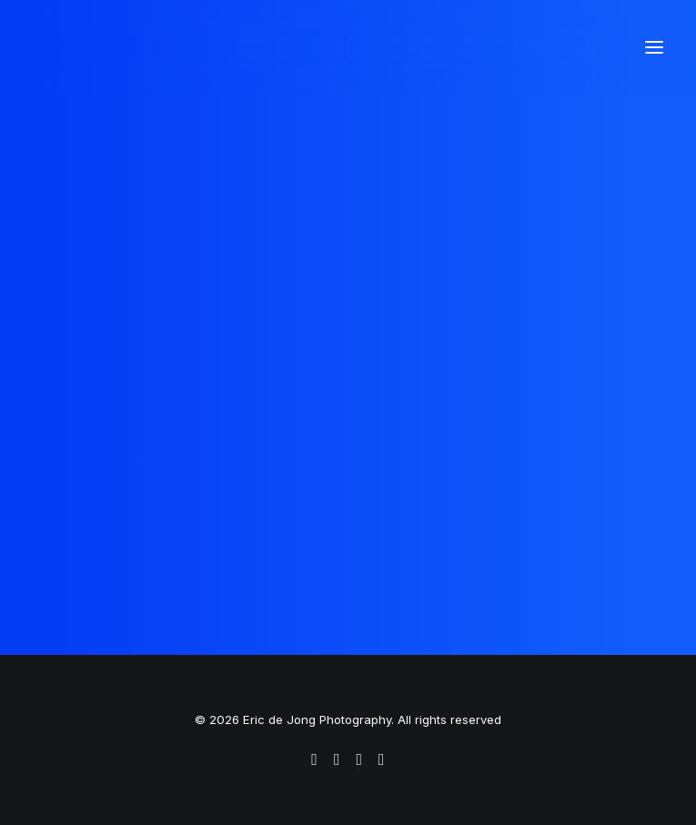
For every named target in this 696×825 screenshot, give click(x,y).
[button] (654, 47)
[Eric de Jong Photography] (196, 47)
